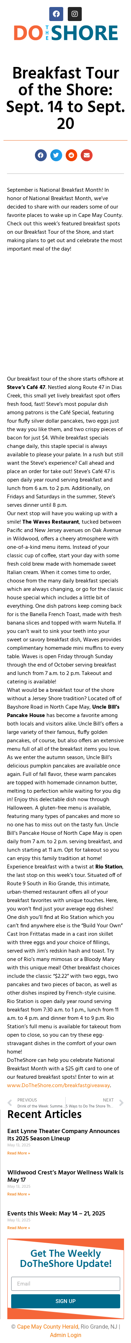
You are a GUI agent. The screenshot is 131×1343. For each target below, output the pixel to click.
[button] (41, 155)
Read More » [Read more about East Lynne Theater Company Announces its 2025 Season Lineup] (18, 1153)
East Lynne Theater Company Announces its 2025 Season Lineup (63, 1135)
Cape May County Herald (47, 1326)
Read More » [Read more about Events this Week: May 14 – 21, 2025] (18, 1228)
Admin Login (65, 1335)
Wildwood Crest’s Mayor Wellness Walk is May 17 (65, 1177)
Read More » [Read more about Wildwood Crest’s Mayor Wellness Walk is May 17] (18, 1194)
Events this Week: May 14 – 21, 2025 (56, 1214)
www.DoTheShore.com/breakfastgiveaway (58, 1085)
